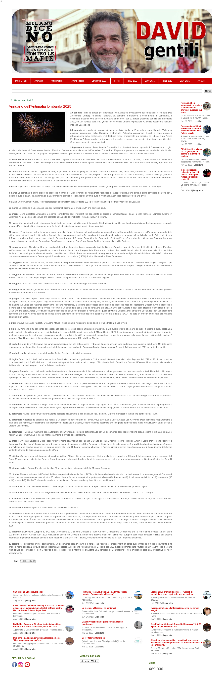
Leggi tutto (198, 121)
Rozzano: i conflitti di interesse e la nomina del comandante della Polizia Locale (191, 129)
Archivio (201, 81)
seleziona (89, 661)
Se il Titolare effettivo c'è (93, 638)
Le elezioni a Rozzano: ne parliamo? (99, 608)
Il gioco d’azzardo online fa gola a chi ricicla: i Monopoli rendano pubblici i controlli (190, 174)
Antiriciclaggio (78, 81)
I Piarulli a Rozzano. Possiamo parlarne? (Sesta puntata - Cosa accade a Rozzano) (104, 593)
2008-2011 (150, 81)
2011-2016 (167, 81)
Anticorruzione (57, 81)
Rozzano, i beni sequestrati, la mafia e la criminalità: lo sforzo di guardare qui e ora (191, 107)
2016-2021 (184, 81)
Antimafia (39, 81)
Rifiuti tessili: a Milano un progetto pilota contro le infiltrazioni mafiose (191, 152)
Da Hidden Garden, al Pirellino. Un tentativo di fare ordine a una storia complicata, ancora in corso (37, 625)
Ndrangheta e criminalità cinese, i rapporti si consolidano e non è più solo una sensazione (172, 593)
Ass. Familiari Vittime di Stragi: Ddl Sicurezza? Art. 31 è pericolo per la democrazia (176, 625)
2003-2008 (132, 81)
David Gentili (21, 81)
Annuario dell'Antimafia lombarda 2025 (40, 106)
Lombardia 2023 (99, 81)
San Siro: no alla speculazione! (28, 592)
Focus (117, 81)
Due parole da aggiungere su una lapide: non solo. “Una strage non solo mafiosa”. (37, 639)
